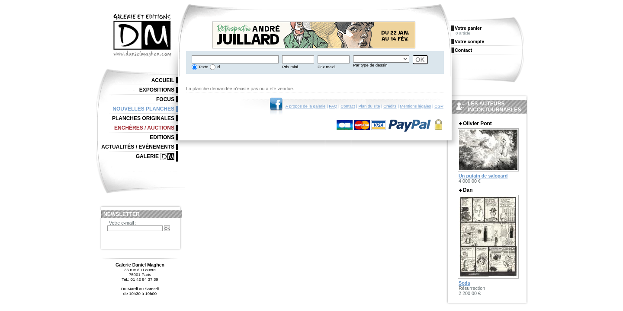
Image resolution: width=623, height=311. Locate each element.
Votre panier (468, 28)
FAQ (333, 106)
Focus (165, 99)
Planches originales (143, 118)
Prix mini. (290, 66)
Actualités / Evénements (137, 147)
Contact (347, 106)
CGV (438, 106)
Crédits (389, 106)
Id (217, 66)
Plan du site (369, 106)
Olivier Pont (477, 124)
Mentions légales (415, 106)
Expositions (156, 90)
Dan (467, 190)
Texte (202, 66)
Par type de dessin (370, 65)
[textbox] (235, 59)
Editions (162, 137)
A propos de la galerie (306, 106)
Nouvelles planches (143, 109)
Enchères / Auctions (144, 128)
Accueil (162, 80)
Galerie (147, 156)
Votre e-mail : (123, 222)
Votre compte (469, 41)
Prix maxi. (327, 66)
